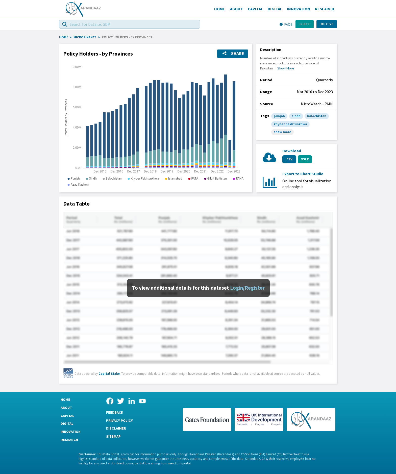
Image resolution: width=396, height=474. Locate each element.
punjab (279, 116)
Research (324, 8)
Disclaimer (116, 428)
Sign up (304, 24)
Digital (275, 8)
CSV (289, 159)
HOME (63, 37)
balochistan (316, 116)
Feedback (114, 412)
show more (282, 132)
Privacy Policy (119, 420)
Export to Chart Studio (303, 173)
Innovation (298, 8)
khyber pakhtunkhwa (290, 124)
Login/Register (247, 288)
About (236, 8)
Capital (255, 8)
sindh (296, 116)
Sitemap (113, 436)
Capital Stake (109, 373)
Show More (285, 68)
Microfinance (84, 37)
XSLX (305, 159)
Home (219, 8)
